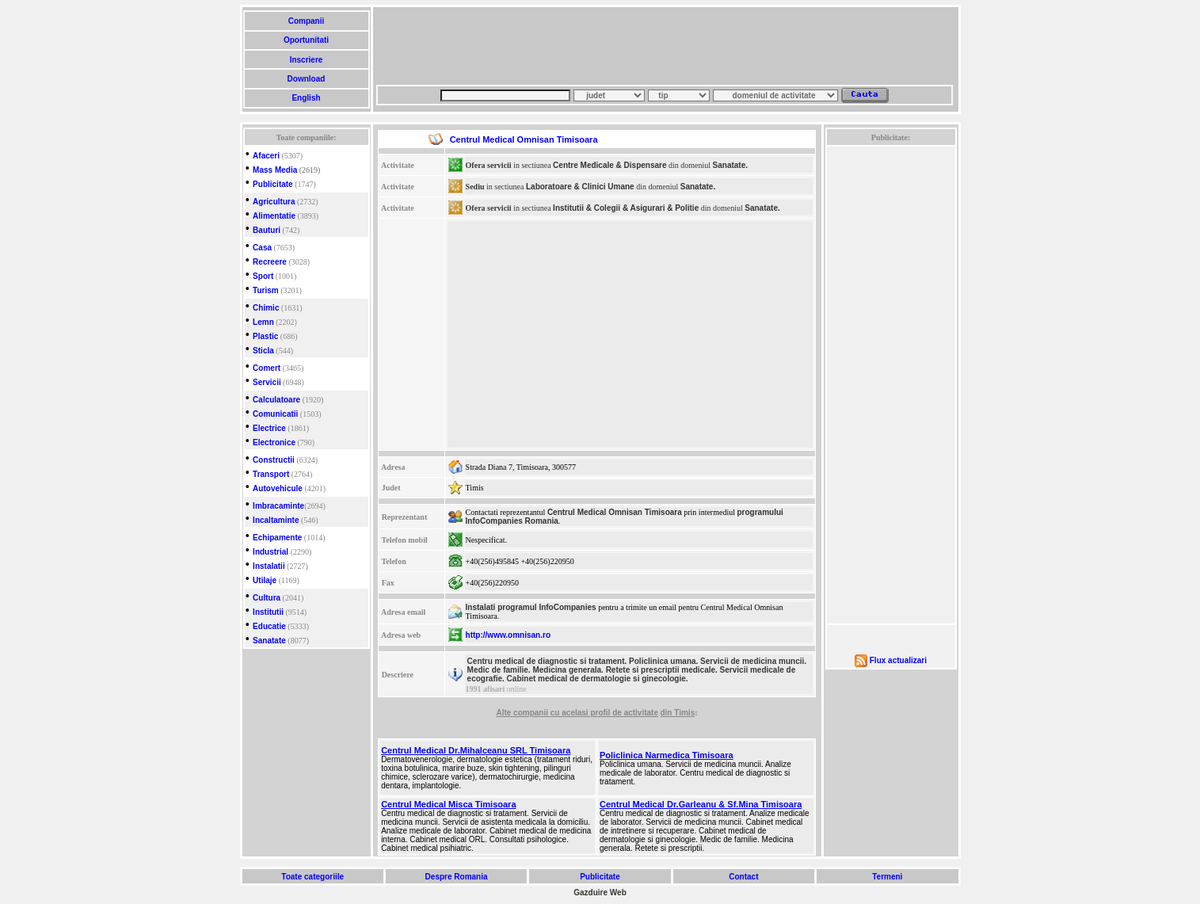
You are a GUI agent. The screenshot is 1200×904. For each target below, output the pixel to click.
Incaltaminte (276, 520)
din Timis (677, 712)
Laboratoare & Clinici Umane (580, 186)
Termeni (887, 876)
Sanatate (269, 640)
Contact (743, 876)
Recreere (270, 261)
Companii (306, 21)
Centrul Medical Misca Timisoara (448, 804)
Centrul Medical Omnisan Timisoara (614, 512)
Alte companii (523, 712)
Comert (266, 368)
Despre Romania (456, 876)
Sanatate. (730, 165)
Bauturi (266, 230)
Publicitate (273, 184)
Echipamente (277, 537)
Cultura (266, 597)
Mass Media (275, 170)
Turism (266, 290)
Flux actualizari (898, 660)
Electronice (274, 442)
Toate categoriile (313, 876)
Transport (271, 474)
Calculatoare (276, 399)
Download (306, 78)
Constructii (274, 460)
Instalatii (269, 566)
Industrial (270, 551)
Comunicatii (275, 414)
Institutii (268, 612)
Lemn (263, 322)
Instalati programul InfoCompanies (531, 607)
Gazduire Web (600, 892)
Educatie (269, 626)
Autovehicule (278, 488)
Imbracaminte (278, 506)
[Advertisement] (664, 46)
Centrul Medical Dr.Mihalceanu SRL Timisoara (475, 750)
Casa (262, 247)
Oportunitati (306, 40)
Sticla (263, 350)
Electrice (269, 428)
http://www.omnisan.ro (508, 635)
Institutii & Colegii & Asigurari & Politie (626, 208)
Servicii (267, 382)
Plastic (265, 336)
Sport (263, 276)
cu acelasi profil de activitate (604, 712)
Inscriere (306, 59)
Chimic (266, 307)
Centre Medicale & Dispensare (609, 165)
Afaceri (266, 155)
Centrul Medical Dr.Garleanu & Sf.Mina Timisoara (701, 804)
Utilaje (264, 580)
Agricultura (274, 201)
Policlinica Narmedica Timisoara (666, 755)
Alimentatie (274, 216)
